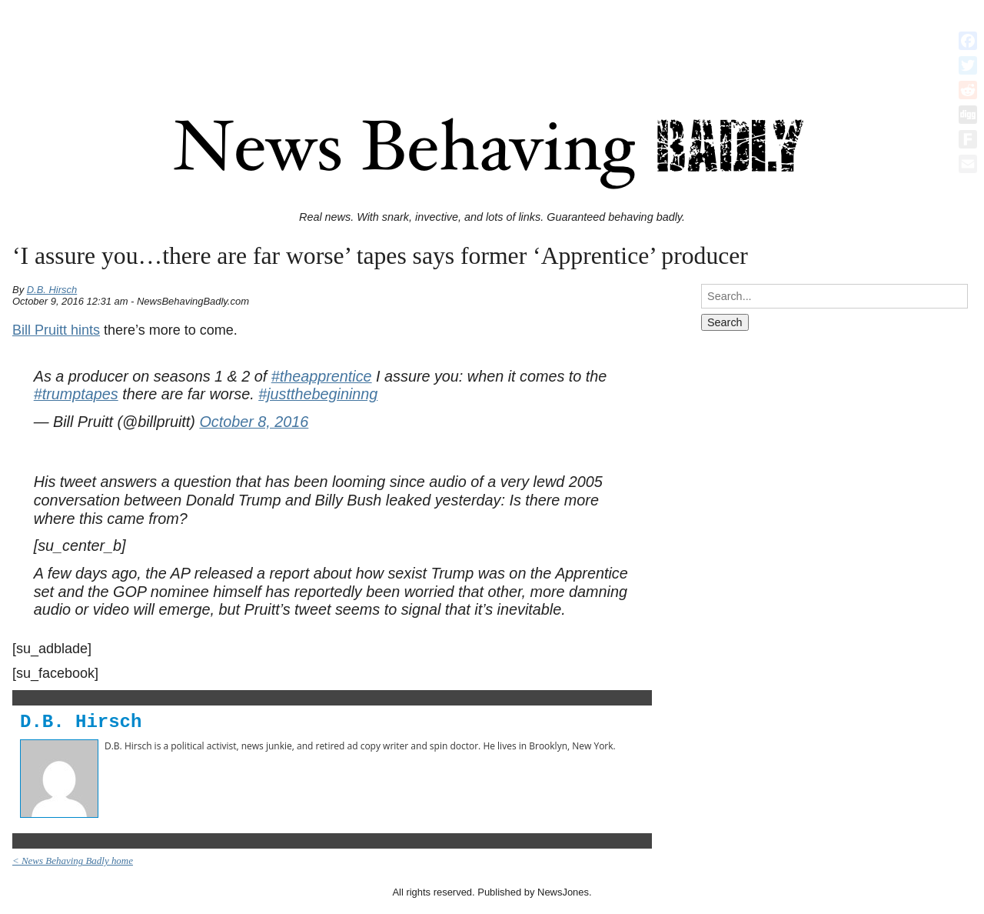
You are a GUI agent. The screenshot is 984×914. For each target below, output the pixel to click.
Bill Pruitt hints (56, 330)
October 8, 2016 (253, 421)
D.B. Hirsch (52, 289)
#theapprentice (321, 376)
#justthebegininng (317, 393)
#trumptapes (76, 393)
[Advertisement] (492, 40)
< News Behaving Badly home (72, 860)
